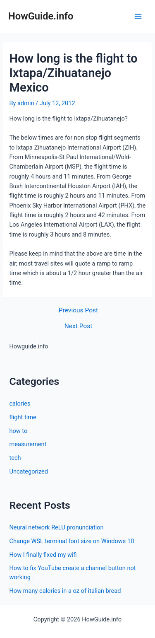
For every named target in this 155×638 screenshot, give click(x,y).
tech (15, 458)
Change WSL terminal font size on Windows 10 (71, 541)
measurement (27, 444)
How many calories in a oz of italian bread (65, 590)
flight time (22, 417)
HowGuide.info (40, 16)
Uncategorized (28, 471)
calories (19, 403)
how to (18, 431)
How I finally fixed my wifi (42, 554)
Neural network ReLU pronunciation (56, 527)
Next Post (78, 326)
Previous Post (78, 310)
